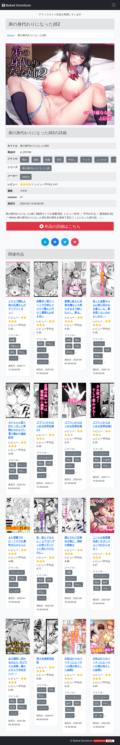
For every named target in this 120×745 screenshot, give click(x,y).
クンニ (22, 464)
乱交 (12, 707)
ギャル (98, 349)
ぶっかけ (101, 159)
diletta (26, 177)
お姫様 (106, 459)
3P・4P (98, 715)
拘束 (69, 339)
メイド (41, 689)
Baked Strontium (16, 5)
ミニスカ (42, 585)
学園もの (14, 346)
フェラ (86, 159)
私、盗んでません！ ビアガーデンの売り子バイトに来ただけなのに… (45, 545)
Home (10, 35)
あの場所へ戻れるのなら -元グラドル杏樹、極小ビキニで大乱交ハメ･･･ (17, 666)
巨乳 (59, 159)
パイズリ (42, 361)
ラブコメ (99, 343)
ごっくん (42, 355)
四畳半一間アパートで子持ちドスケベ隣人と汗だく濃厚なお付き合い (45, 309)
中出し (72, 159)
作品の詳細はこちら (60, 226)
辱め (24, 159)
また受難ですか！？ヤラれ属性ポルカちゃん (17, 541)
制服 (47, 159)
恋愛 (69, 572)
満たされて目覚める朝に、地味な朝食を (73, 541)
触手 (105, 582)
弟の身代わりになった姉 (36, 168)
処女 (69, 346)
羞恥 (36, 159)
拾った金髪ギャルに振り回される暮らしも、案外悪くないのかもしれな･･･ (101, 309)
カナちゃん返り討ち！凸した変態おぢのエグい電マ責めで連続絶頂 (17, 430)
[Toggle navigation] (113, 5)
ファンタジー (45, 457)
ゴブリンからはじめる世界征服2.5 (45, 426)
